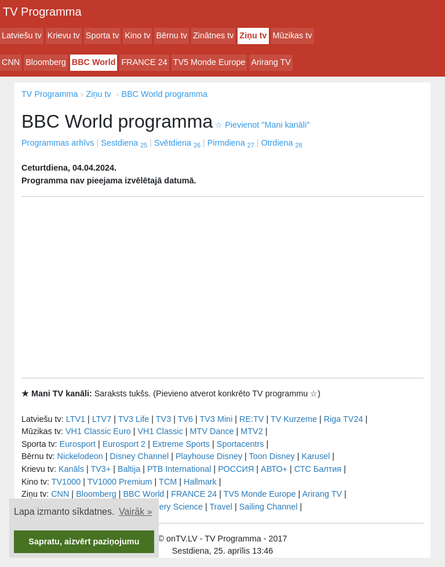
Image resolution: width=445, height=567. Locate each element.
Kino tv (137, 35)
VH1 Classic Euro (98, 431)
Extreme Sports (181, 444)
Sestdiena (124, 142)
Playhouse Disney (209, 456)
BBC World (94, 62)
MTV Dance (212, 431)
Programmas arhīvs (57, 142)
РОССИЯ (236, 469)
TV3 (163, 419)
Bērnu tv (171, 35)
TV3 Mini (216, 419)
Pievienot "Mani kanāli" (262, 124)
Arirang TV (271, 62)
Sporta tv (102, 35)
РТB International (179, 469)
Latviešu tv (22, 35)
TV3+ (100, 469)
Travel (221, 506)
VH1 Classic (160, 431)
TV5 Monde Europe (209, 62)
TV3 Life (133, 419)
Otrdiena (281, 142)
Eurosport (78, 444)
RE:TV (251, 419)
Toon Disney (272, 456)
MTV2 (251, 431)
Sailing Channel (268, 506)
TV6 (185, 419)
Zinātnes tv (213, 35)
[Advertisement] (222, 287)
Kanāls (71, 469)
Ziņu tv (253, 35)
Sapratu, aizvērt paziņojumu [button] (83, 541)
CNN (11, 62)
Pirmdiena (230, 142)
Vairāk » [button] (135, 512)
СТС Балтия (317, 469)
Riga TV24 (343, 419)
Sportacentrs (240, 444)
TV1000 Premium (119, 481)
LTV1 (75, 419)
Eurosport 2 (124, 444)
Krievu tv (64, 35)
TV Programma (42, 11)
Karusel (316, 456)
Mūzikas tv (292, 35)
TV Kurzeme (294, 419)
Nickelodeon (80, 456)
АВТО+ (274, 469)
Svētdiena (177, 142)
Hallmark (200, 481)
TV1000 (66, 481)
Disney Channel (139, 456)
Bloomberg (45, 62)
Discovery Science (168, 506)
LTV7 (101, 419)
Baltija (129, 469)
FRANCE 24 (144, 62)
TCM (168, 481)
